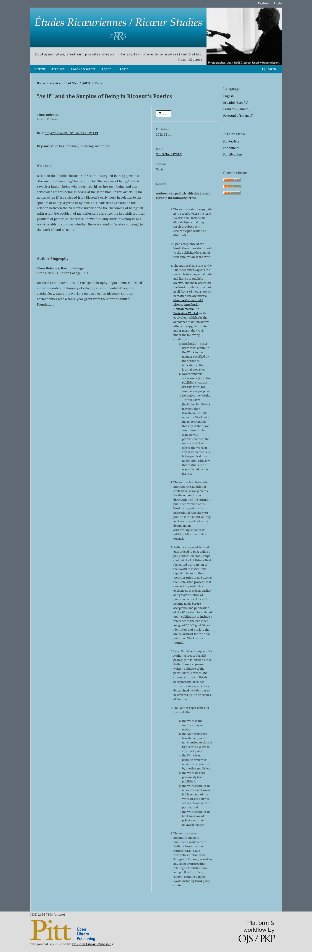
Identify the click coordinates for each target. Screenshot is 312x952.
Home (41, 83)
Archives (58, 69)
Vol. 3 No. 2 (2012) (78, 83)
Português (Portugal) (238, 115)
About (106, 69)
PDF (165, 114)
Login (124, 69)
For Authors (231, 148)
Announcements (82, 69)
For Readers (231, 141)
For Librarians (232, 154)
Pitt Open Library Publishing (92, 944)
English (228, 96)
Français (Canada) (236, 109)
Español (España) (235, 102)
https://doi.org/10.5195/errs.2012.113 (71, 133)
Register (263, 3)
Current (40, 69)
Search (269, 69)
